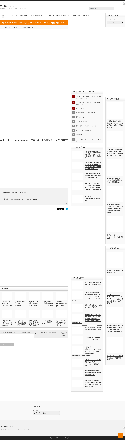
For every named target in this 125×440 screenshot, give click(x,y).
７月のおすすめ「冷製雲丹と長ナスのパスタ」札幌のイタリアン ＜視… (47, 305)
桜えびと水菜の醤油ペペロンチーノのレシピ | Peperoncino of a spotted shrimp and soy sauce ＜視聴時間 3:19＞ (50, 334)
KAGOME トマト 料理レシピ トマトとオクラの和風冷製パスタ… (7, 304)
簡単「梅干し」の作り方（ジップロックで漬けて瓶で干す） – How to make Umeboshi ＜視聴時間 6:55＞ (86, 187)
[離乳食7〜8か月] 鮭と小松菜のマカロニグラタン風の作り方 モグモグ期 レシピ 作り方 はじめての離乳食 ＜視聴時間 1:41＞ (86, 319)
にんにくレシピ (14, 15)
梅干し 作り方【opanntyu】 (84, 130)
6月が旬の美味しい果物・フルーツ (85, 112)
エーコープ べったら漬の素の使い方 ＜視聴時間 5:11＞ (115, 358)
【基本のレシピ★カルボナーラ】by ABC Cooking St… (61, 304)
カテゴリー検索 (111, 19)
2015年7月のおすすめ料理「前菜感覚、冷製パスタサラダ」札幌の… (34, 323)
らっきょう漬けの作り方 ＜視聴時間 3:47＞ (115, 271)
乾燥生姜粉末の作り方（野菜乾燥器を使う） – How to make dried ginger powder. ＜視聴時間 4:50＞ (115, 329)
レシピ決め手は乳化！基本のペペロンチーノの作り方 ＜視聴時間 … (7, 323)
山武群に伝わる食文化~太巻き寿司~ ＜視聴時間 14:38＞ (93, 328)
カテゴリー (36, 410)
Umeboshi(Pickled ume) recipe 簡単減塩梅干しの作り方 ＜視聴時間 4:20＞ (93, 175)
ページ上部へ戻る (120, 435)
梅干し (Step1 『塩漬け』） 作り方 (86, 126)
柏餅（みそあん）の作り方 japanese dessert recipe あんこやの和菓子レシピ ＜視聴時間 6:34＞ (93, 383)
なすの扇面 (79, 134)
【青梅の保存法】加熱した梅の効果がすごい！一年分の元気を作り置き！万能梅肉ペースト (93, 155)
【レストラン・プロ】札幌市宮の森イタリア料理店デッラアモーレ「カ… (20, 324)
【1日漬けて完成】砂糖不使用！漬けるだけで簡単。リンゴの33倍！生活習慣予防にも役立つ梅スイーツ (93, 166)
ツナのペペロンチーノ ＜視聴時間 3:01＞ (47, 322)
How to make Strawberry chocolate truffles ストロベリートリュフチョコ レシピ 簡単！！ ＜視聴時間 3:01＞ (86, 296)
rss (124, 3)
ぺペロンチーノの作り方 (26, 15)
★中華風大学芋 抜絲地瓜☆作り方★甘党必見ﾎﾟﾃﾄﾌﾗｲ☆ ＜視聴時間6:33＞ (93, 373)
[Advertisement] (34, 46)
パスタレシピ (38, 15)
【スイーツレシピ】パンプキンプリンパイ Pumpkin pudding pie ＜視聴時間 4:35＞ (93, 363)
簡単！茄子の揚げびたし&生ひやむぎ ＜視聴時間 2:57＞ (93, 306)
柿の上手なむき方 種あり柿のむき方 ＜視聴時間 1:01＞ (93, 283)
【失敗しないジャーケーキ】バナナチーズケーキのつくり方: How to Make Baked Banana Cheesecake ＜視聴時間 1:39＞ (86, 351)
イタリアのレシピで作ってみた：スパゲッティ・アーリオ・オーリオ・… (61, 324)
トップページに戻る (7, 344)
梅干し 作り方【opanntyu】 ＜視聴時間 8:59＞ (92, 198)
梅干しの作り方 (80, 117)
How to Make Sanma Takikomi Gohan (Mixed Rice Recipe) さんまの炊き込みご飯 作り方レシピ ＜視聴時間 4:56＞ (115, 299)
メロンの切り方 (80, 108)
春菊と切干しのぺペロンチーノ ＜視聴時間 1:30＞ (16, 332)
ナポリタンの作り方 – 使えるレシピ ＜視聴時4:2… (20, 303)
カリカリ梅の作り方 (81, 121)
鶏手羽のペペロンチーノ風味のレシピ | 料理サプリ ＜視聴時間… (34, 304)
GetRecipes (7, 6)
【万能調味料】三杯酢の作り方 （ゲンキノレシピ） (93, 338)
